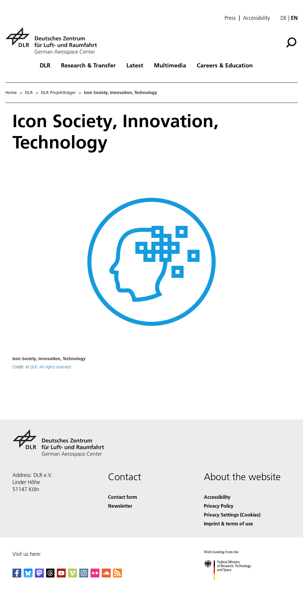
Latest (134, 65)
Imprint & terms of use (228, 523)
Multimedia (170, 65)
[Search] (291, 42)
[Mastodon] (39, 575)
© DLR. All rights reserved (48, 367)
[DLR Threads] (50, 575)
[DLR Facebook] (16, 575)
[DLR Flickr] (95, 575)
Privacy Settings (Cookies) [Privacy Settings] (232, 515)
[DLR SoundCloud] (106, 575)
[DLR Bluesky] (28, 575)
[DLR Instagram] (83, 575)
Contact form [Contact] (122, 497)
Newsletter (120, 506)
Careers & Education (225, 65)
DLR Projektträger (58, 92)
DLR (45, 65)
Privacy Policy (218, 506)
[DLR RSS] (117, 575)
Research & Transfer (88, 65)
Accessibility (256, 18)
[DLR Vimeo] (72, 575)
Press (230, 18)
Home (11, 92)
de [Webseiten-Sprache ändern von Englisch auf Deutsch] (284, 17)
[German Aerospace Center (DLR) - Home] (53, 41)
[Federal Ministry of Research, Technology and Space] (232, 585)
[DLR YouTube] (61, 575)
